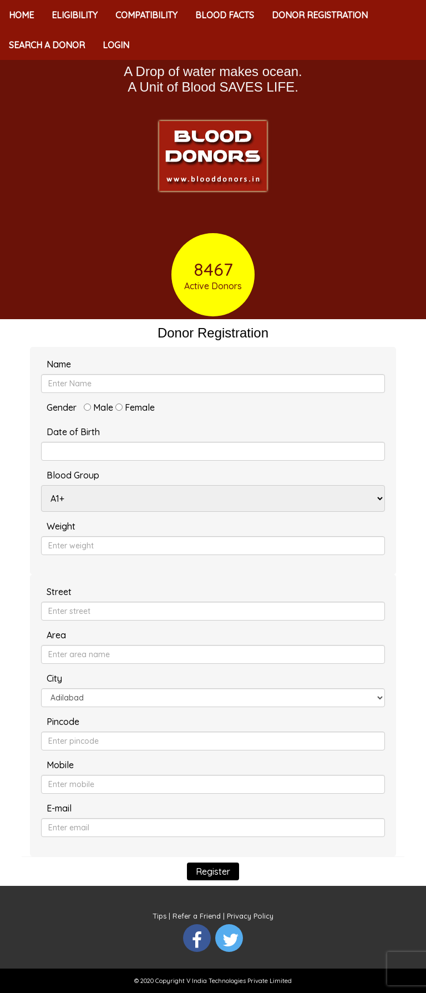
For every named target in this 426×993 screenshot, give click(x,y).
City (54, 678)
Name (59, 364)
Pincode (63, 721)
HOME (21, 15)
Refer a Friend (197, 915)
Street (59, 591)
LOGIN (116, 45)
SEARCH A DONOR (47, 45)
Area (56, 635)
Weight (61, 526)
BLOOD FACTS (224, 15)
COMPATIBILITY (146, 15)
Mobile (60, 764)
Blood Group (73, 475)
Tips (159, 915)
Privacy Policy (250, 915)
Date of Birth (73, 431)
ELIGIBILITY (75, 15)
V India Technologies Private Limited (239, 981)
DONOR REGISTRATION (320, 15)
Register (213, 871)
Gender (62, 407)
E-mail (59, 808)
